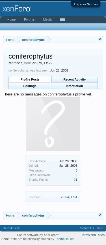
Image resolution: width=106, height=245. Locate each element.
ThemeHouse (64, 238)
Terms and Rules (93, 235)
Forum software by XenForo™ (38, 235)
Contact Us (86, 228)
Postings (29, 86)
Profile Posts (30, 79)
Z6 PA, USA (69, 197)
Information (74, 86)
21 (75, 179)
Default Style (11, 228)
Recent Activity (74, 79)
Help (100, 228)
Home (11, 19)
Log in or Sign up (86, 4)
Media (47, 19)
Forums (29, 19)
